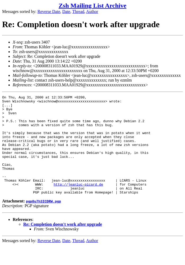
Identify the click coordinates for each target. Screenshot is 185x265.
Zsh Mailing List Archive (92, 5)
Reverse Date (49, 11)
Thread (78, 11)
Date (66, 11)
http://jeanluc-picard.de (78, 202)
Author (92, 11)
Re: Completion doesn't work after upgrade (62, 244)
